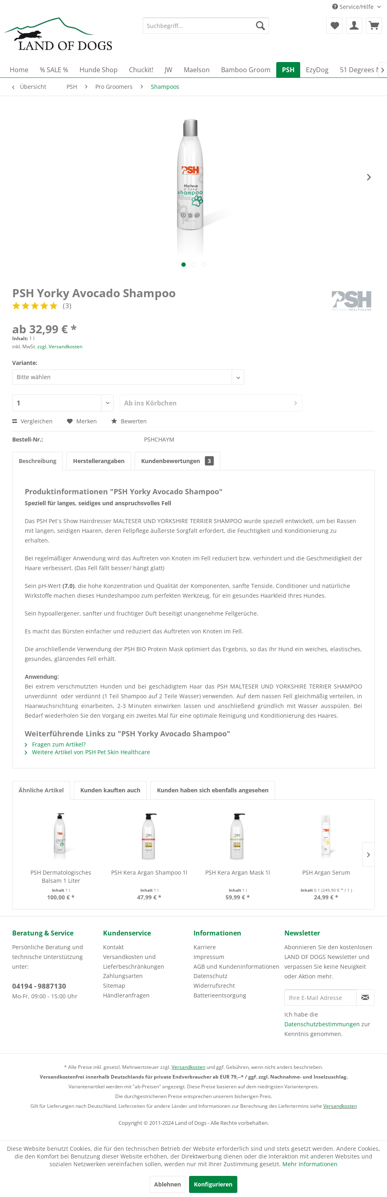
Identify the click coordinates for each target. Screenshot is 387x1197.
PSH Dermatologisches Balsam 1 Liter (60, 876)
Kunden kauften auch (110, 790)
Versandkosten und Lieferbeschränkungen (133, 961)
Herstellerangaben (99, 461)
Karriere (205, 947)
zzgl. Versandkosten (59, 346)
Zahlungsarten (123, 976)
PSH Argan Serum (326, 872)
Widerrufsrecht (214, 985)
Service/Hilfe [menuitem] (353, 7)
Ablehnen (167, 1184)
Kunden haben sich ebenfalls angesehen (213, 790)
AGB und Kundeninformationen (237, 966)
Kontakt (113, 947)
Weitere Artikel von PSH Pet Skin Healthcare (87, 752)
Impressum (209, 957)
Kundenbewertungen (177, 461)
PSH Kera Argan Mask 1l (237, 872)
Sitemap (114, 985)
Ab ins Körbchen (210, 402)
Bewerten (129, 421)
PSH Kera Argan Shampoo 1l (149, 872)
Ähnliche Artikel (41, 790)
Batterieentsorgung (220, 995)
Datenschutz (211, 976)
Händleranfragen (126, 995)
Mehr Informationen (310, 1164)
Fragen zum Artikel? (55, 744)
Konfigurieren (213, 1184)
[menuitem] (206, 25)
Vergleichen (32, 421)
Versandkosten (188, 1067)
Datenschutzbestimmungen (322, 1024)
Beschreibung (37, 461)
